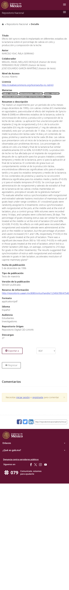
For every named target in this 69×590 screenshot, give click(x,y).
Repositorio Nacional (13, 13)
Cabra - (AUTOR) (10, 93)
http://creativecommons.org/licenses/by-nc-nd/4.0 (27, 84)
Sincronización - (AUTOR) (31, 93)
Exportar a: (12, 350)
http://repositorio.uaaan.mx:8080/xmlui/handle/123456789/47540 (35, 293)
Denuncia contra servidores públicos (21, 459)
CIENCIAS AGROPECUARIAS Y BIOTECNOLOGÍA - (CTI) (27, 97)
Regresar (11, 365)
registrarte (37, 397)
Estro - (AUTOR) (52, 93)
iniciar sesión (23, 397)
